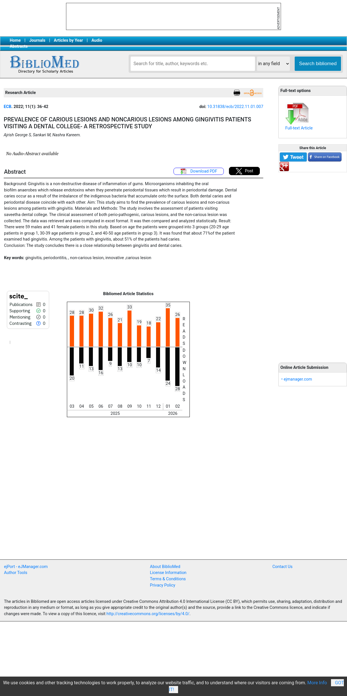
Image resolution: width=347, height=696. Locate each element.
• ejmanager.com (296, 379)
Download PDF (198, 171)
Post (244, 171)
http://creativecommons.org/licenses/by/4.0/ (148, 613)
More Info (317, 682)
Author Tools (15, 572)
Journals (37, 40)
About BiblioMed (165, 566)
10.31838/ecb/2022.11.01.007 (235, 106)
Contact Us (282, 566)
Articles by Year (68, 40)
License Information (168, 572)
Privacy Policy (163, 585)
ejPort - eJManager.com (26, 566)
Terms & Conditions (168, 579)
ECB (7, 106)
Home (15, 40)
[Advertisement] (312, 264)
